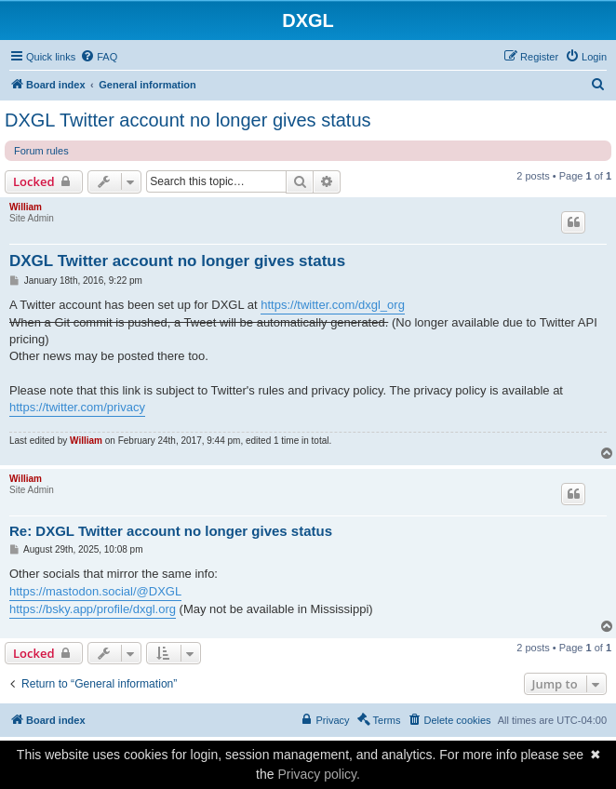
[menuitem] (98, 57)
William (25, 207)
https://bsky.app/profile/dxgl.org (92, 609)
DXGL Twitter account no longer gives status (188, 120)
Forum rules (41, 150)
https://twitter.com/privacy (77, 407)
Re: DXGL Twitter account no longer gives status (170, 531)
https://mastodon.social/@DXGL (95, 591)
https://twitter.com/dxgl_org (333, 305)
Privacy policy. (318, 774)
